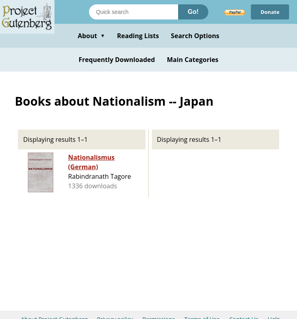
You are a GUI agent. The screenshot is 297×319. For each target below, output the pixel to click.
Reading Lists (138, 35)
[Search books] (133, 11)
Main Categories (193, 59)
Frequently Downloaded (117, 59)
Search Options (195, 35)
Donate (270, 11)
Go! (193, 11)
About (91, 36)
